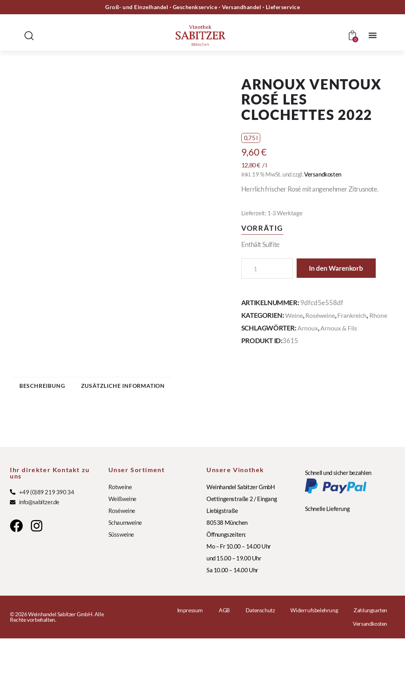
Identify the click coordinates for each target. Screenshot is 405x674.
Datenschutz (260, 645)
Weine (294, 335)
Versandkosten (322, 174)
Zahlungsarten (370, 645)
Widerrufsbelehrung (314, 645)
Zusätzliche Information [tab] (178, 417)
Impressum (190, 645)
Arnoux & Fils (341, 357)
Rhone (250, 344)
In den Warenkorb (289, 288)
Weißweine (122, 533)
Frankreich (356, 335)
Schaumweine (125, 557)
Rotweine (120, 522)
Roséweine (322, 335)
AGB (224, 645)
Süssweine (121, 569)
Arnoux (308, 357)
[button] (372, 35)
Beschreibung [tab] (67, 417)
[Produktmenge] (267, 268)
